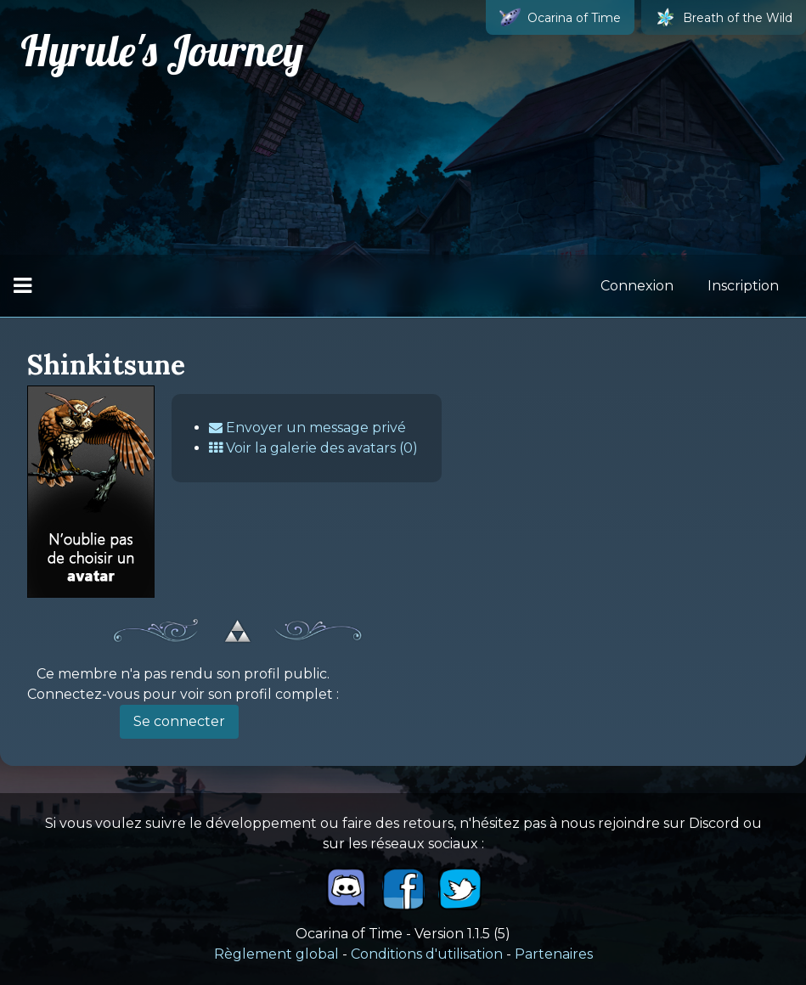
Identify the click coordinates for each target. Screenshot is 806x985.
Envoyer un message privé (307, 427)
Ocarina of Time (560, 17)
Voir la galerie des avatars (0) (313, 448)
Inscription (743, 286)
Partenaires (554, 954)
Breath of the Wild (723, 17)
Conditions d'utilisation (427, 954)
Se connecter (179, 721)
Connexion (637, 286)
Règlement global (276, 954)
